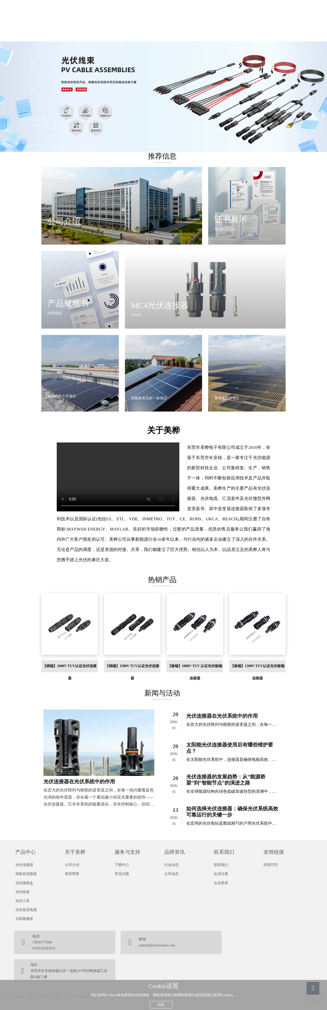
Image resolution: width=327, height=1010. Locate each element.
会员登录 (221, 883)
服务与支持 (127, 852)
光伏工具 (22, 901)
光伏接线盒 (24, 883)
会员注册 (221, 874)
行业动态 (171, 865)
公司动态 (171, 874)
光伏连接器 (24, 865)
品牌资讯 (174, 852)
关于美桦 (75, 852)
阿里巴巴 (271, 865)
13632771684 (42, 942)
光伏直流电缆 (26, 910)
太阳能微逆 (24, 919)
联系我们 (224, 852)
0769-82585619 (43, 948)
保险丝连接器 (26, 874)
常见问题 (122, 874)
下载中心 (122, 865)
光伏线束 (22, 892)
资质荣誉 (72, 874)
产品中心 (25, 852)
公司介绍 (72, 865)
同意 (161, 1003)
